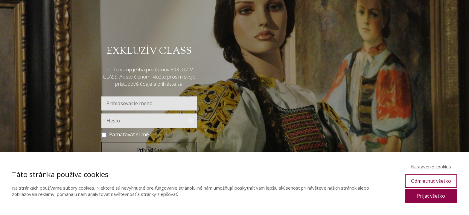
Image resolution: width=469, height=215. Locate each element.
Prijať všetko (431, 196)
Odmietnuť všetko (431, 181)
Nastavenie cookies (431, 167)
